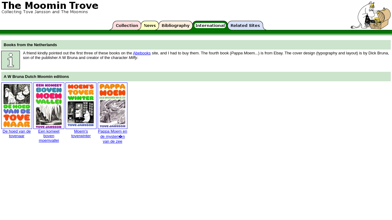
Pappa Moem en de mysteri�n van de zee (112, 136)
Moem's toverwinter (81, 133)
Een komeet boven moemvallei (48, 136)
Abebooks (142, 53)
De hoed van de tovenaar (17, 133)
